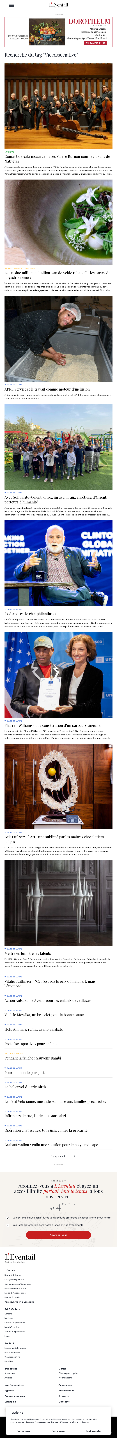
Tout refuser (23, 1431)
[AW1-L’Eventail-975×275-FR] (58, 32)
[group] (58, 119)
